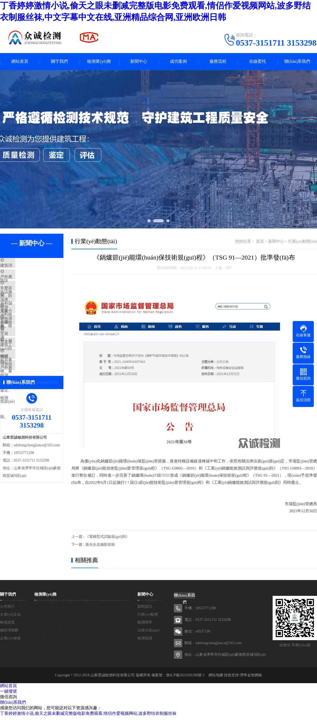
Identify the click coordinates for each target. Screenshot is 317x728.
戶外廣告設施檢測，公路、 (36, 281)
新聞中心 (138, 61)
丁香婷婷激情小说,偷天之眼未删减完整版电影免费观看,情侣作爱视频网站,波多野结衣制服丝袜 (88, 713)
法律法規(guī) (148, 630)
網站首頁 (19, 61)
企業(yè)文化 (10, 614)
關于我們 (59, 61)
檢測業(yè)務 (99, 61)
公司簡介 (7, 607)
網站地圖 (215, 675)
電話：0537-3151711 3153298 (207, 620)
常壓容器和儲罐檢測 (30, 297)
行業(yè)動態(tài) (302, 241)
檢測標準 (144, 622)
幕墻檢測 (20, 344)
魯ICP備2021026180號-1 (185, 675)
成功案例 (178, 61)
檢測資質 (7, 622)
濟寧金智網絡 (251, 675)
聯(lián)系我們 (297, 61)
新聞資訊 (144, 607)
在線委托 (257, 61)
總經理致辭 (9, 630)
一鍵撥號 (8, 691)
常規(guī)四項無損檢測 (32, 359)
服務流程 (217, 61)
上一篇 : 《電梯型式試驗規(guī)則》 (100, 537)
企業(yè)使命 (10, 638)
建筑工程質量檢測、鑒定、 (36, 375)
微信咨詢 (8, 697)
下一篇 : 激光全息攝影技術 (93, 545)
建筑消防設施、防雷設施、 (36, 266)
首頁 (260, 241)
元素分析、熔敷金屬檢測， (36, 328)
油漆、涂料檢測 (26, 312)
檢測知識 (144, 638)
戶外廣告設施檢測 (28, 406)
